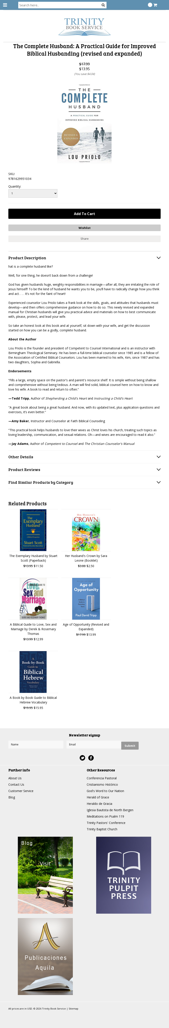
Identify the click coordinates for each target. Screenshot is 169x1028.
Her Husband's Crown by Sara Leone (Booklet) (86, 558)
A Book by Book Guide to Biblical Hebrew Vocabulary (33, 700)
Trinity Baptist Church (102, 829)
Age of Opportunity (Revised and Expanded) (86, 626)
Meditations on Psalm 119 (105, 816)
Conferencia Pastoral (102, 778)
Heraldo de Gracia (99, 804)
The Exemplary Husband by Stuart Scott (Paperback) (33, 558)
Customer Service (20, 791)
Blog (11, 797)
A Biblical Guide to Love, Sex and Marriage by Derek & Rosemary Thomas (33, 629)
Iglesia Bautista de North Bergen (110, 810)
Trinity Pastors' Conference (106, 823)
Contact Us (16, 784)
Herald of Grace (98, 797)
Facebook (91, 758)
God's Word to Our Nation (105, 791)
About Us (15, 778)
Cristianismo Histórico (102, 784)
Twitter (82, 758)
